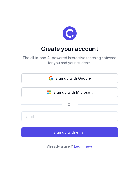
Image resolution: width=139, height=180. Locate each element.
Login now (83, 146)
